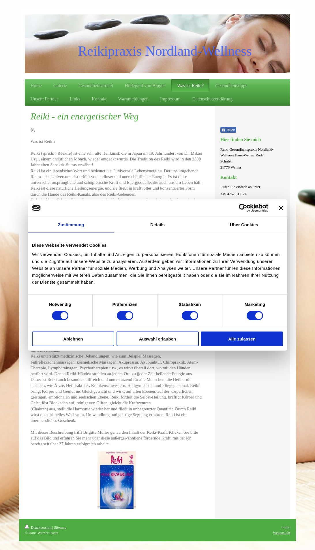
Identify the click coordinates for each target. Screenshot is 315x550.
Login (285, 527)
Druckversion (38, 527)
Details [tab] (157, 224)
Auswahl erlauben (157, 338)
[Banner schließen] (281, 208)
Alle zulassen (242, 338)
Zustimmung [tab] (71, 224)
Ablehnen (73, 338)
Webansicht (281, 532)
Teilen (228, 130)
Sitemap (60, 527)
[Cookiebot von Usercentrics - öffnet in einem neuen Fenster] (243, 208)
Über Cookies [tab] (244, 224)
